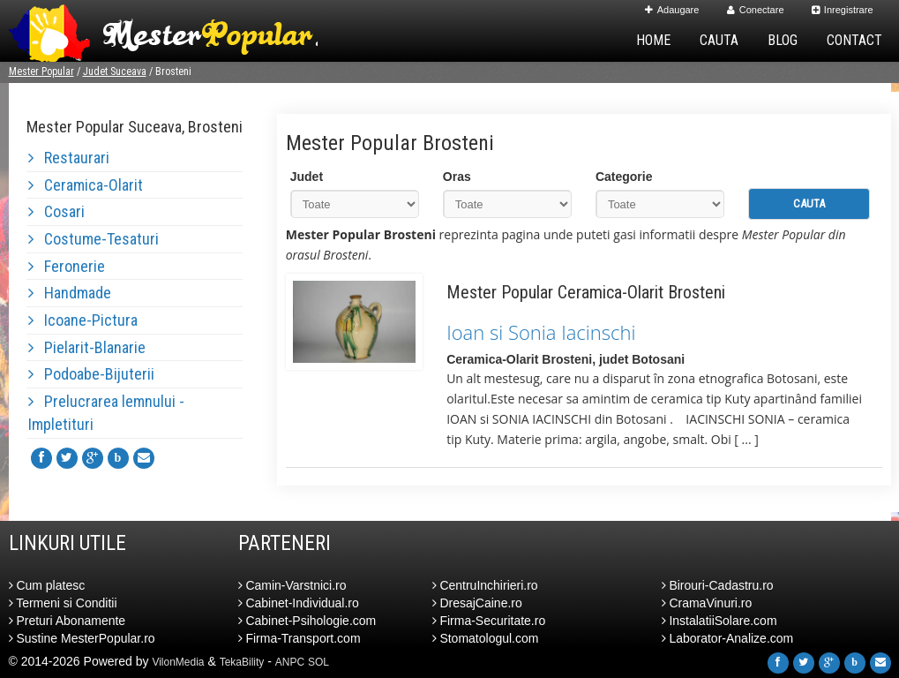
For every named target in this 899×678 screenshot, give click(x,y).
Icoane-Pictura (83, 320)
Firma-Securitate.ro (489, 621)
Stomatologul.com (485, 638)
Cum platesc (47, 585)
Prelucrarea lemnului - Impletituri (106, 412)
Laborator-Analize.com (728, 638)
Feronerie (66, 266)
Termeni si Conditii (63, 603)
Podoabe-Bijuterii (91, 374)
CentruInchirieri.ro (485, 585)
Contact (854, 40)
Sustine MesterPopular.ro (82, 638)
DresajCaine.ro (477, 603)
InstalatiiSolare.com (719, 621)
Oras (457, 177)
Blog (783, 40)
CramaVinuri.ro (707, 603)
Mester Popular (41, 71)
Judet (306, 177)
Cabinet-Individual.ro (298, 603)
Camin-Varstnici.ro (292, 585)
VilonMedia (178, 662)
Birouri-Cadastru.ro (718, 585)
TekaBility (242, 662)
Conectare (755, 9)
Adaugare (672, 9)
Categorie (624, 177)
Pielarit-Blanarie (87, 347)
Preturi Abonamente (67, 621)
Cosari (56, 211)
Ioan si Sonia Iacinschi (540, 332)
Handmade (69, 292)
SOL (318, 662)
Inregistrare (842, 9)
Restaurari (68, 157)
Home (653, 40)
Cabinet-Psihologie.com (307, 621)
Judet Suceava (114, 71)
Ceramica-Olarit (85, 185)
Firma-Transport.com (299, 638)
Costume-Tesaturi (93, 239)
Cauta (719, 40)
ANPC (289, 662)
